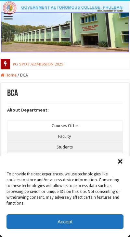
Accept (65, 221)
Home (9, 75)
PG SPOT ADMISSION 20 (36, 64)
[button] (120, 161)
